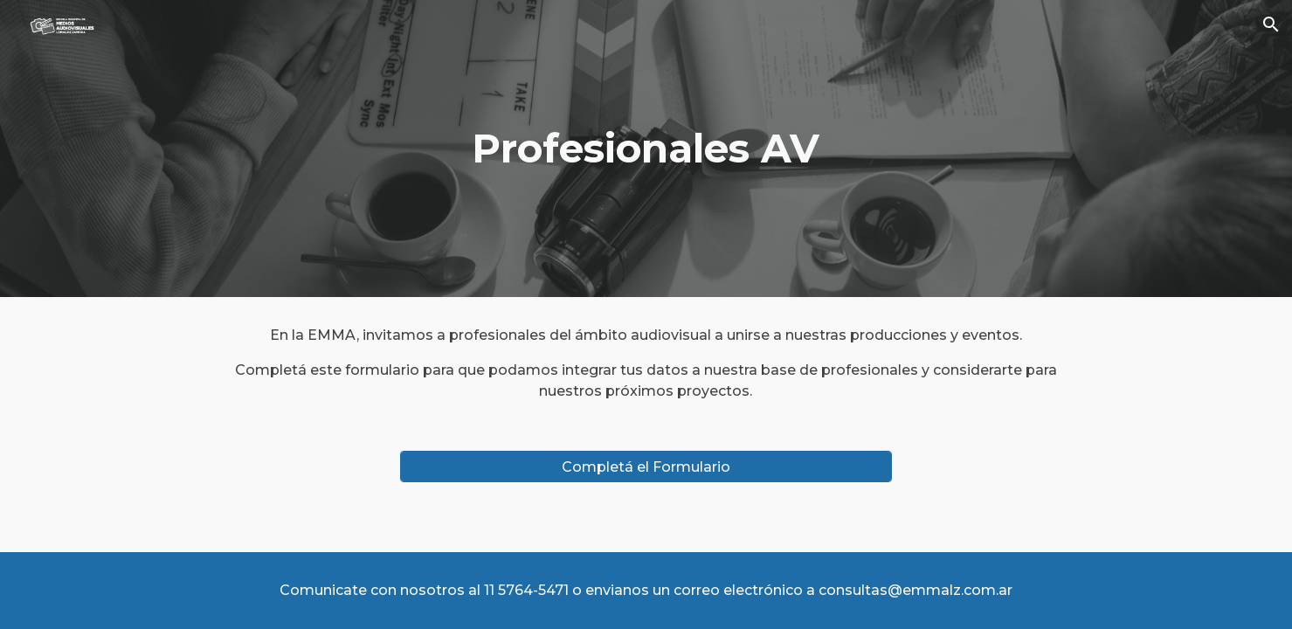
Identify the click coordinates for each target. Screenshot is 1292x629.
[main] (646, 148)
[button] (1271, 24)
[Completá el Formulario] (645, 467)
